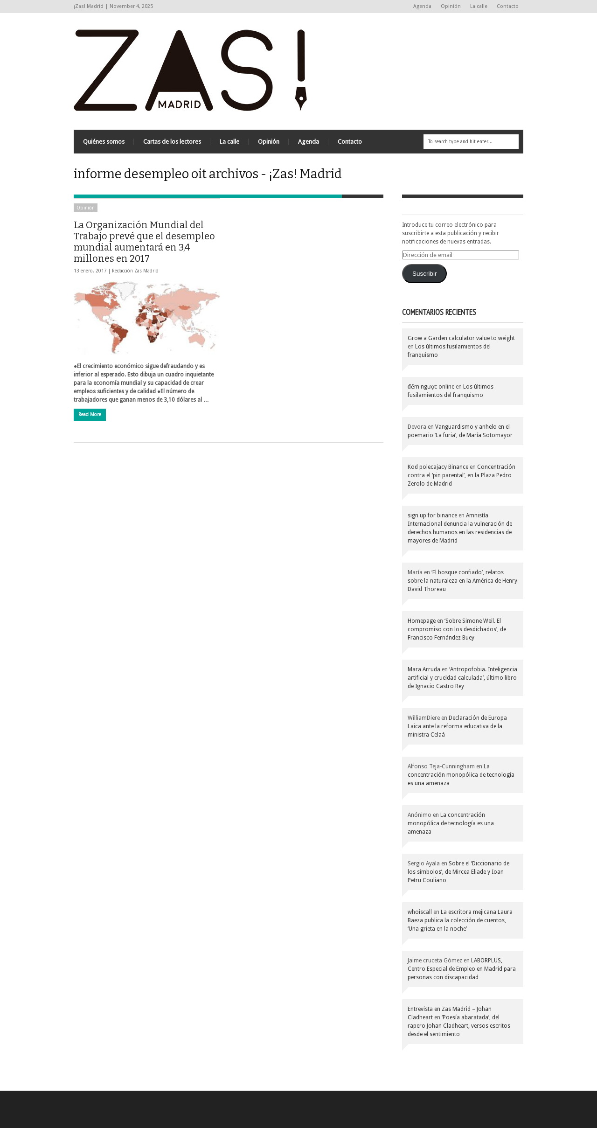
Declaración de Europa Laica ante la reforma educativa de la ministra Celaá (457, 726)
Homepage (422, 621)
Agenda (422, 6)
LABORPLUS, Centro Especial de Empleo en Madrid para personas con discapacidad (462, 969)
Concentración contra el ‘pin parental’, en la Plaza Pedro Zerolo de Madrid (461, 475)
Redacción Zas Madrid (135, 270)
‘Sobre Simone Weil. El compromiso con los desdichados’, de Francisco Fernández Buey (457, 629)
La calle (478, 6)
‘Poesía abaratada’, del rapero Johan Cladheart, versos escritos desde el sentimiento (459, 1025)
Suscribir (424, 273)
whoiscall (420, 912)
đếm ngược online (431, 386)
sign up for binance (432, 515)
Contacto (508, 6)
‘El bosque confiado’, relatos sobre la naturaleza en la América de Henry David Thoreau (462, 580)
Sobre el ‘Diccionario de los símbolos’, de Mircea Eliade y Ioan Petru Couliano (458, 872)
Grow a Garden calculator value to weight (461, 338)
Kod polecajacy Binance (438, 467)
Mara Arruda (424, 669)
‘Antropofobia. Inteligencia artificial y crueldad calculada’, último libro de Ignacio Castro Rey (462, 677)
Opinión (451, 6)
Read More (89, 414)
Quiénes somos (104, 141)
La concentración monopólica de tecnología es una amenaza (461, 775)
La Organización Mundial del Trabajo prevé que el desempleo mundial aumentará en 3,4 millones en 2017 (144, 241)
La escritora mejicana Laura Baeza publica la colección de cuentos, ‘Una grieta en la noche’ (460, 920)
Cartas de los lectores (172, 141)
